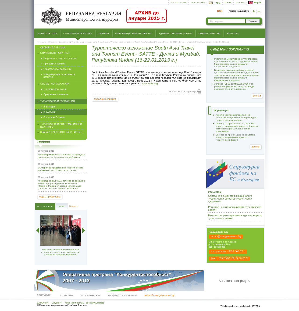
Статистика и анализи (54, 83)
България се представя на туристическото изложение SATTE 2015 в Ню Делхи (60, 169)
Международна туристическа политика (59, 75)
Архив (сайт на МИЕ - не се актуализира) (84, 303)
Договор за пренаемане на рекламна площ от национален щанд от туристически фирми (235, 137)
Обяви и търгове (210, 33)
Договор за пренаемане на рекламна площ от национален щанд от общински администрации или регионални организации (237, 127)
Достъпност (42, 303)
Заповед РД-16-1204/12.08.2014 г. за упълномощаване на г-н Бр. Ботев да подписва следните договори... (234, 86)
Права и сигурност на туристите (61, 132)
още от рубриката (49, 196)
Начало (42, 42)
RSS (219, 11)
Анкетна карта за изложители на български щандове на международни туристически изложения (236, 117)
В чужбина (103, 42)
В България (49, 106)
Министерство (47, 33)
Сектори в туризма (52, 47)
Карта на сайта (198, 2)
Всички (72, 206)
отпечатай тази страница (182, 91)
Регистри (233, 33)
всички (257, 95)
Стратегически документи (57, 69)
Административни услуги (175, 33)
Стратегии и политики (77, 33)
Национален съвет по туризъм (59, 58)
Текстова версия (178, 2)
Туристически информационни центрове (61, 125)
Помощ (227, 2)
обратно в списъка (105, 98)
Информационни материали (133, 33)
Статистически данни (55, 89)
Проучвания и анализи (55, 94)
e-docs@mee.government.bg (226, 236)
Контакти (240, 2)
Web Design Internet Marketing (235, 306)
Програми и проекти (54, 63)
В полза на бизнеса (53, 117)
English (254, 2)
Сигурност (56, 303)
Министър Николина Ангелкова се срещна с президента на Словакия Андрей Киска (61, 155)
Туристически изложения (83, 42)
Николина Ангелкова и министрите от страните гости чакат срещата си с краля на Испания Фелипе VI (60, 252)
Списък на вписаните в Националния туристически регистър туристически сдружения (230, 198)
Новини (104, 33)
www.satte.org (150, 83)
